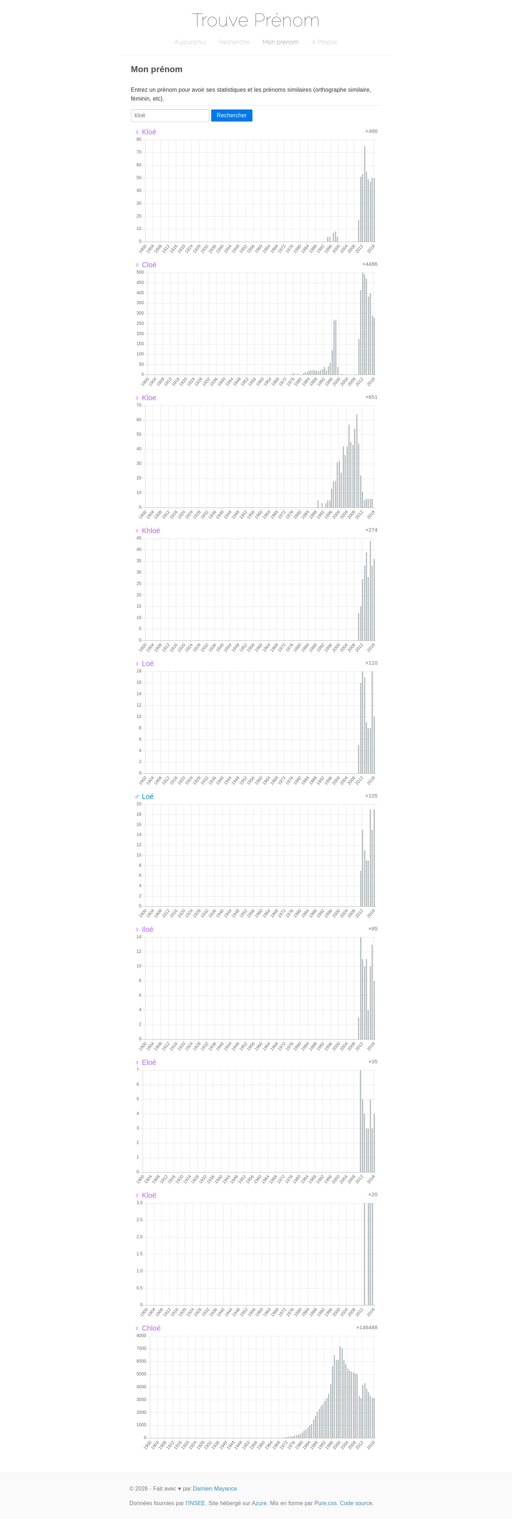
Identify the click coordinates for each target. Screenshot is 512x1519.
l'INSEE (195, 1503)
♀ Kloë (145, 1195)
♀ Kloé (145, 132)
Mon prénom (281, 42)
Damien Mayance (215, 1489)
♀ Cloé (145, 265)
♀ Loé (144, 663)
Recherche (234, 42)
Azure (259, 1503)
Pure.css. (326, 1503)
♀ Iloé (144, 929)
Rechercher (232, 115)
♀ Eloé (145, 1062)
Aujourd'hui (190, 42)
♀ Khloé (147, 531)
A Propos (324, 42)
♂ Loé (144, 796)
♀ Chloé (147, 1328)
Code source (356, 1503)
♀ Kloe (145, 398)
